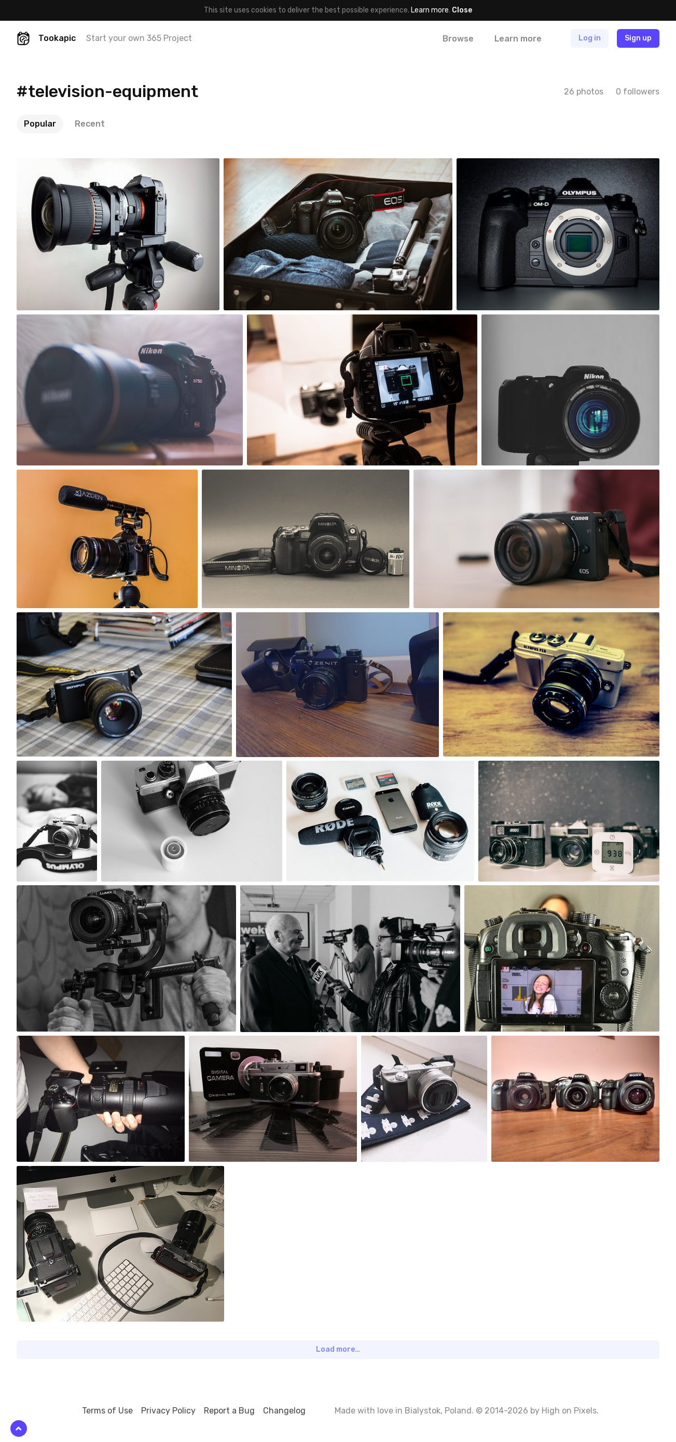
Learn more (430, 10)
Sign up (638, 38)
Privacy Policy (168, 1411)
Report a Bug (229, 1411)
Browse (458, 39)
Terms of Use (107, 1411)
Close (462, 10)
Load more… (338, 1349)
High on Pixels (569, 1411)
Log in (589, 38)
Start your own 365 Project (139, 38)
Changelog (284, 1411)
